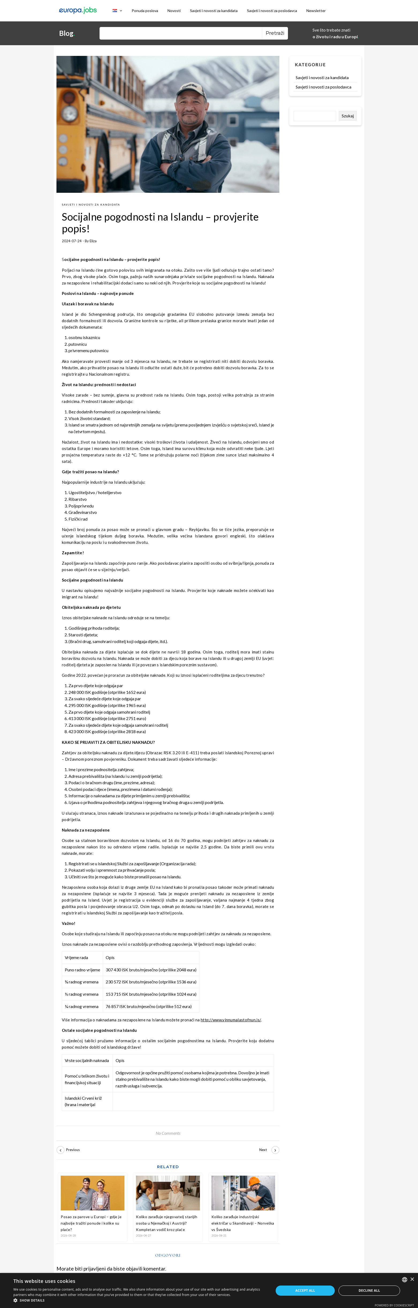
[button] (139, 1300)
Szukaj (348, 115)
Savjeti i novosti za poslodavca (272, 10)
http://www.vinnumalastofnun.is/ (231, 1019)
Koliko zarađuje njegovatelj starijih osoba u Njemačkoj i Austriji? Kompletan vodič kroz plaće (166, 1223)
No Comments (168, 1133)
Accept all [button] (305, 1290)
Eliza (93, 241)
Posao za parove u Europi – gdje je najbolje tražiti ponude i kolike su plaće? (91, 1223)
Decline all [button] (369, 1290)
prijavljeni (94, 1268)
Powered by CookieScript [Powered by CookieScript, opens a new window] (394, 1305)
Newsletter (316, 10)
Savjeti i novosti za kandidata (214, 10)
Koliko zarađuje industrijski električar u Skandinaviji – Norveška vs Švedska (242, 1223)
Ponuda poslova (145, 10)
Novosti (174, 10)
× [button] (412, 1280)
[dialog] (209, 1290)
